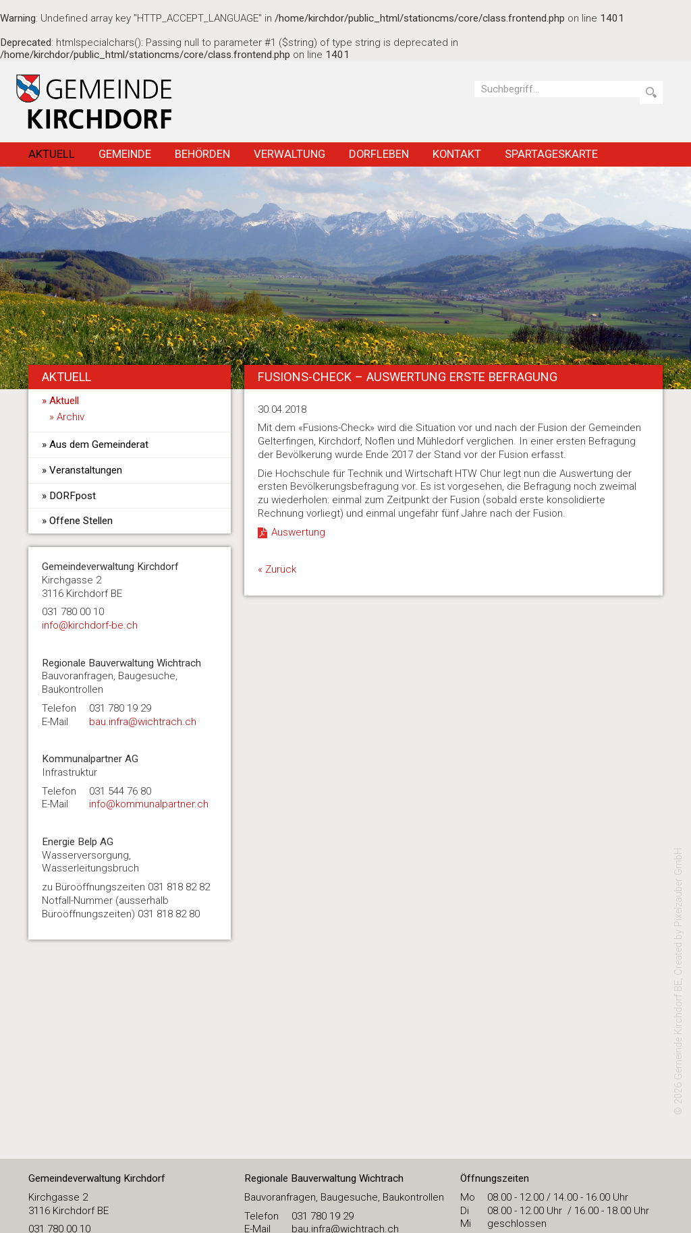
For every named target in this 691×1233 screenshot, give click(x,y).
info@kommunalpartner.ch (149, 804)
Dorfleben (379, 154)
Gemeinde (125, 154)
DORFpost (72, 496)
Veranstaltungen (85, 470)
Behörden (202, 154)
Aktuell (51, 154)
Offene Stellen (81, 521)
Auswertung (298, 532)
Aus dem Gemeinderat (98, 444)
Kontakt (457, 154)
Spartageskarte (551, 154)
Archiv (70, 417)
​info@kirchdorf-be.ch (90, 625)
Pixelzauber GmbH (678, 887)
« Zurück (277, 569)
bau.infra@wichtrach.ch (142, 722)
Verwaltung (289, 154)
